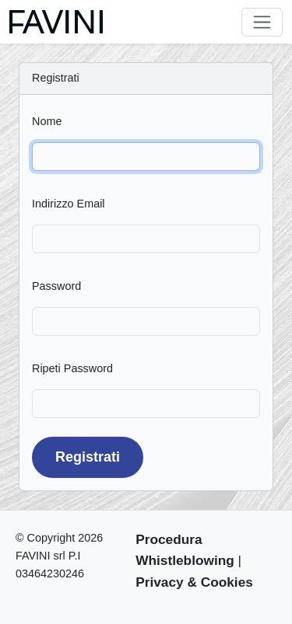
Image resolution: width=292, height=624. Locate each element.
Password (56, 286)
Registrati (87, 457)
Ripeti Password (72, 368)
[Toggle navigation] (262, 22)
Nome (47, 121)
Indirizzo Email (68, 203)
